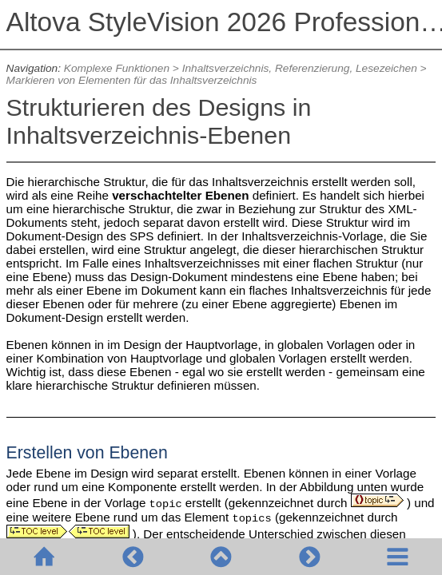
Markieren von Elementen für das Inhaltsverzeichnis (131, 80)
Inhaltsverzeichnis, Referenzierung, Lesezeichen (299, 68)
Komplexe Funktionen (116, 68)
